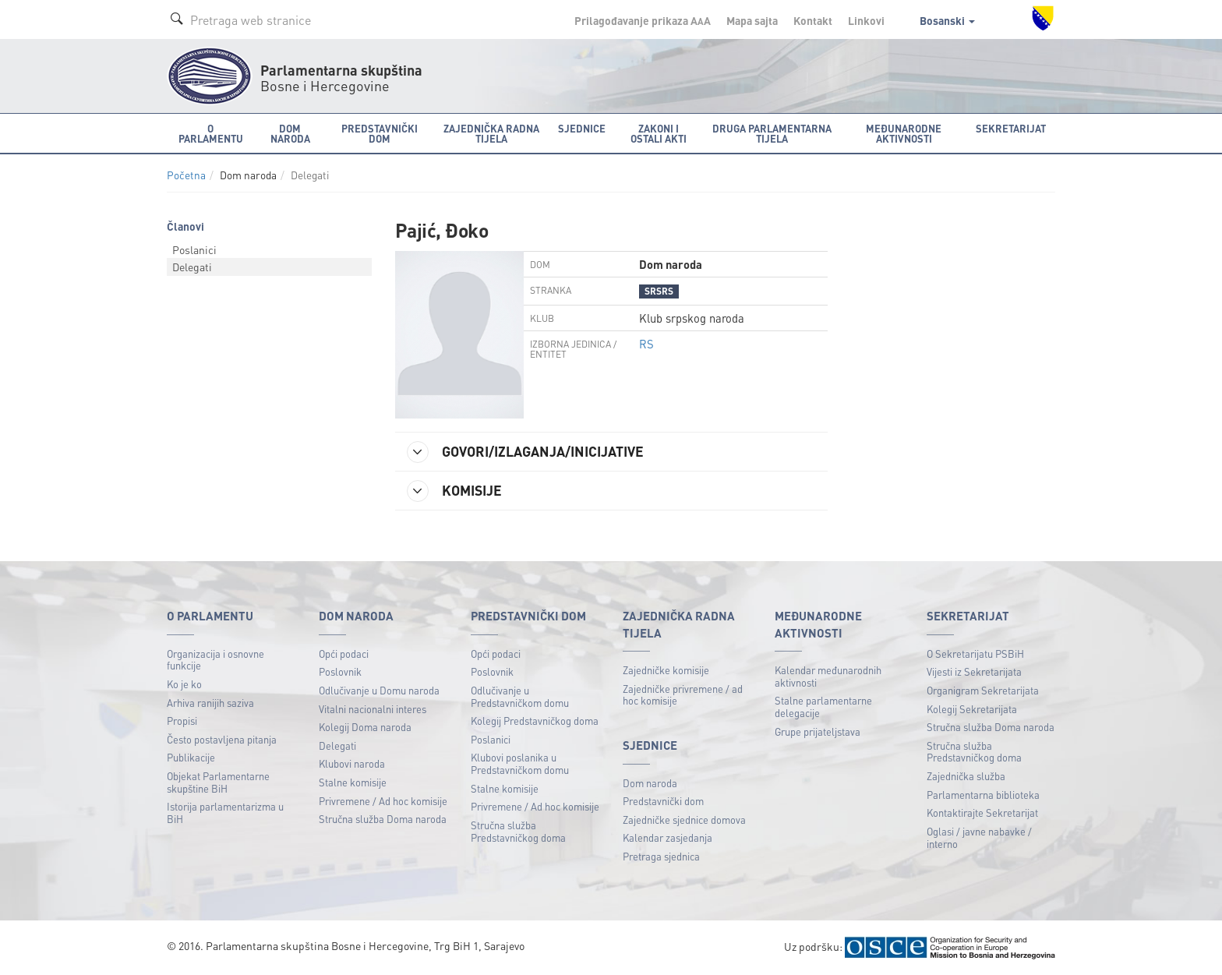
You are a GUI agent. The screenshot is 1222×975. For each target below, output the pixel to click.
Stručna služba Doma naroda (383, 818)
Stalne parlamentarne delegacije (823, 706)
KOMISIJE (454, 491)
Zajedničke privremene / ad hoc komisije (683, 695)
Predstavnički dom (663, 800)
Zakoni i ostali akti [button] (658, 133)
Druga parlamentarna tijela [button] (772, 133)
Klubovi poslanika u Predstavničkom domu (520, 763)
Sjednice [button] (582, 128)
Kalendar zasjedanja (667, 837)
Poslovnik (340, 671)
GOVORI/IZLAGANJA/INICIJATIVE (525, 452)
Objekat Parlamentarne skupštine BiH (218, 782)
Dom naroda (650, 783)
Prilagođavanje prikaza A (642, 20)
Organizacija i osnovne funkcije (215, 660)
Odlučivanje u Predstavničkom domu (520, 696)
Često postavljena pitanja (222, 739)
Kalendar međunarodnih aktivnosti (828, 676)
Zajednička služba (966, 775)
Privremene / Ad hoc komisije (383, 800)
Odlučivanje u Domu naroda (379, 690)
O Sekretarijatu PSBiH (975, 653)
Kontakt (812, 20)
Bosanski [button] (947, 20)
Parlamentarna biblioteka (983, 794)
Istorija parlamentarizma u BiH (225, 812)
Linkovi (866, 20)
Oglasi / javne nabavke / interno (979, 837)
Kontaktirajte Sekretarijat (982, 812)
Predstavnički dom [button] (379, 133)
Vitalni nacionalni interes (372, 708)
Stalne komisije (353, 782)
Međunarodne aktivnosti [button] (903, 133)
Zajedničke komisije (666, 669)
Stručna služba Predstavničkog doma (518, 831)
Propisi (182, 720)
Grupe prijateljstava (817, 731)
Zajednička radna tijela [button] (491, 133)
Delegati (192, 267)
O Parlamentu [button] (210, 133)
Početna (186, 175)
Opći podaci (344, 653)
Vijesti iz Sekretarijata (974, 671)
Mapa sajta (752, 20)
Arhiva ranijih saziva (210, 702)
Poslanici (194, 249)
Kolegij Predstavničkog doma (535, 720)
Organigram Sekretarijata (983, 690)
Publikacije (191, 757)
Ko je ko (184, 684)
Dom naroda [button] (290, 133)
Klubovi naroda (352, 763)
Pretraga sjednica (661, 856)
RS (646, 344)
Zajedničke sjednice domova (684, 819)
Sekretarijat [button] (1011, 128)
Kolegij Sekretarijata (972, 708)
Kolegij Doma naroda (365, 726)
